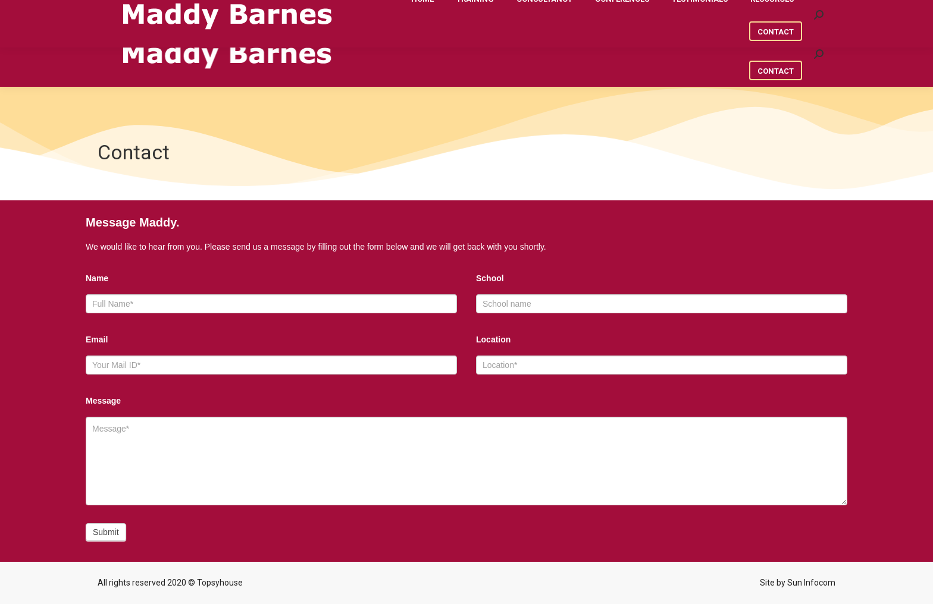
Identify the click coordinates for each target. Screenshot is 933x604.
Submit (106, 532)
